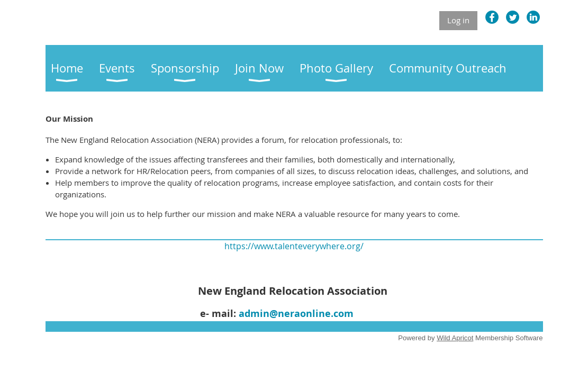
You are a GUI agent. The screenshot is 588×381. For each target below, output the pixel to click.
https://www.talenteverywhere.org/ (294, 246)
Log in (458, 20)
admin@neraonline (285, 313)
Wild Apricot (455, 338)
